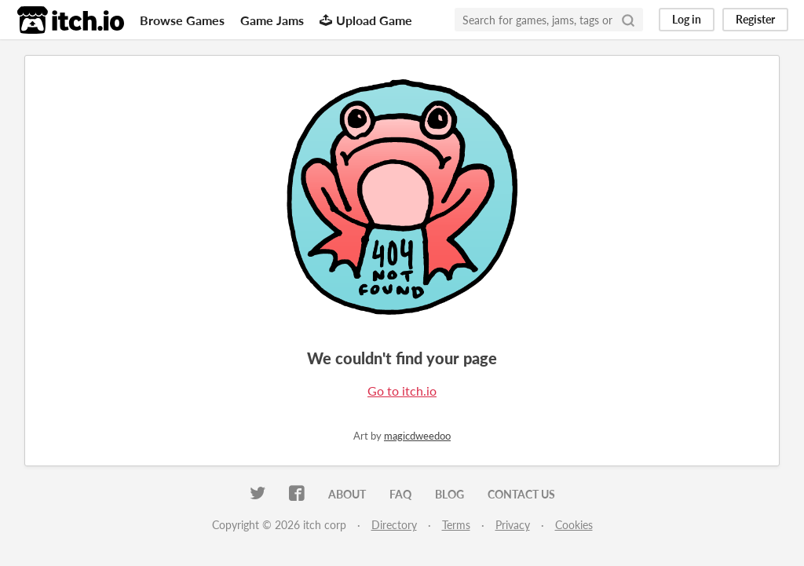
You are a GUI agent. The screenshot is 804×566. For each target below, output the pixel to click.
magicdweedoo (417, 435)
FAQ (400, 494)
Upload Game (366, 20)
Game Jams (272, 20)
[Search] (628, 19)
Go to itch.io (402, 390)
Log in (686, 19)
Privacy (512, 524)
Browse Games (182, 20)
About (347, 494)
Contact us (521, 494)
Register (755, 19)
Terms (456, 524)
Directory (394, 524)
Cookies (574, 524)
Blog (449, 494)
